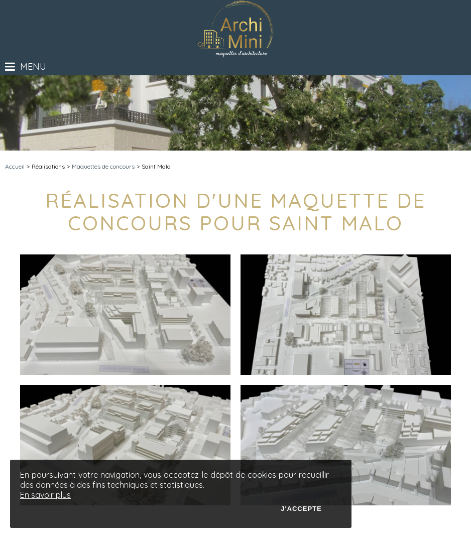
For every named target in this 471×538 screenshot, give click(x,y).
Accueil (15, 166)
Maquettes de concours (103, 166)
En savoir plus (45, 495)
